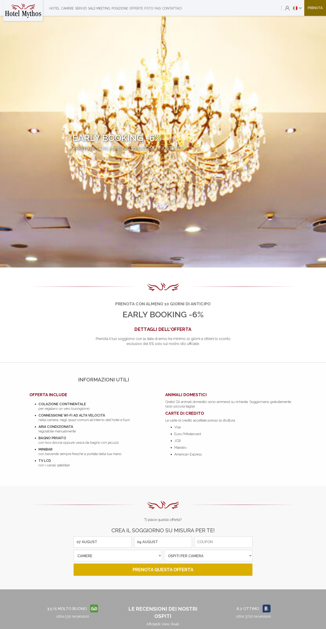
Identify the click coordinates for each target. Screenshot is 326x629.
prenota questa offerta (163, 569)
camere (67, 8)
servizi (81, 8)
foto (148, 8)
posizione (120, 8)
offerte (136, 8)
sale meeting (99, 8)
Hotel (54, 8)
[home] (23, 10)
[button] (297, 8)
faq (158, 8)
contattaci (172, 8)
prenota (315, 8)
